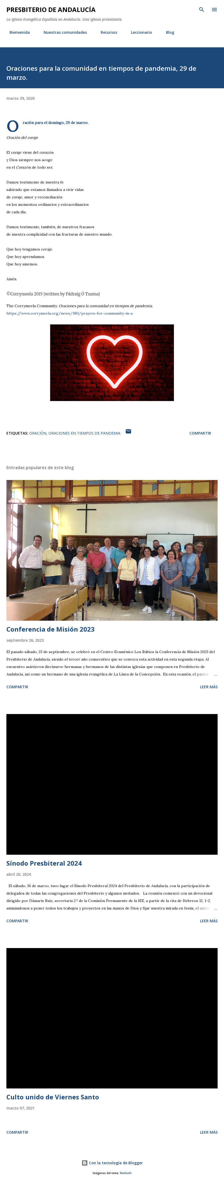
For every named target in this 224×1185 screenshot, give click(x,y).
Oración (37, 433)
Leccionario (138, 32)
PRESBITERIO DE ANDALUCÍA (51, 9)
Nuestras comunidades (62, 32)
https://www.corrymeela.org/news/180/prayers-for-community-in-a (69, 313)
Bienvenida (16, 32)
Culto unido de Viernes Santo (52, 1096)
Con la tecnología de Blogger (112, 1162)
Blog (167, 32)
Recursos (105, 32)
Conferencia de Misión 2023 (50, 629)
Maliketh (126, 1173)
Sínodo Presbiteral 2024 (44, 863)
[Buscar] (201, 9)
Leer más (209, 686)
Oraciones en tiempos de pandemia (84, 433)
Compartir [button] (200, 433)
